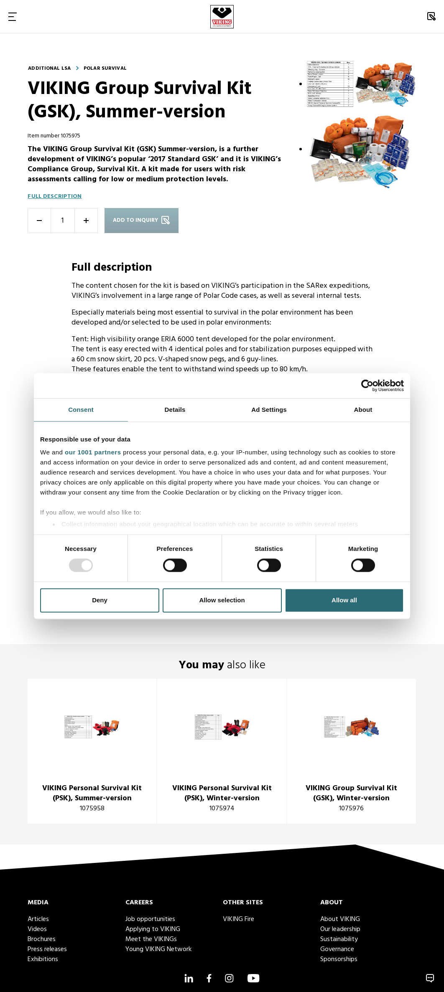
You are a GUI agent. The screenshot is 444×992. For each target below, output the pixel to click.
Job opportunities (150, 919)
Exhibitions (43, 959)
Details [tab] (175, 409)
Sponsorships (338, 959)
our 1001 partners (93, 452)
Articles (38, 919)
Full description (55, 196)
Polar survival (105, 68)
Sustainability (339, 939)
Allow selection (222, 600)
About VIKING (340, 919)
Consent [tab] (81, 409)
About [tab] (363, 409)
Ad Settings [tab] (268, 409)
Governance (337, 949)
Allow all (344, 600)
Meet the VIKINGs (151, 939)
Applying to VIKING (152, 929)
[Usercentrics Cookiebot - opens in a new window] (367, 385)
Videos (37, 929)
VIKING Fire (238, 919)
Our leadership (340, 929)
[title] (92, 751)
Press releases (47, 949)
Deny (99, 600)
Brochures (42, 939)
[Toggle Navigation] (12, 16)
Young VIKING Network (158, 949)
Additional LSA (49, 68)
